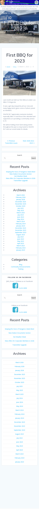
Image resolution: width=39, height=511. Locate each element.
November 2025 (20, 204)
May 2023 (20, 241)
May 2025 (20, 210)
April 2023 (20, 243)
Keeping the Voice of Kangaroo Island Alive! (20, 172)
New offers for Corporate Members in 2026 (20, 178)
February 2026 (20, 197)
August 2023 (20, 235)
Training (20, 269)
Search (19, 155)
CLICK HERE (23, 288)
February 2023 (20, 248)
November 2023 (20, 230)
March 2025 (21, 213)
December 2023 (20, 228)
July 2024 (21, 215)
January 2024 (20, 226)
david (8, 67)
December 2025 (20, 202)
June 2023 (20, 239)
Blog (14, 67)
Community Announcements (20, 267)
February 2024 (20, 224)
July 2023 (21, 237)
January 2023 (20, 250)
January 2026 (20, 199)
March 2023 (21, 246)
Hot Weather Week (20, 176)
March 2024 (21, 221)
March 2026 (21, 195)
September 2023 (20, 232)
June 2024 (20, 217)
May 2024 (20, 219)
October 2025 (20, 206)
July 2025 (21, 208)
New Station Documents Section (21, 174)
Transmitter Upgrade (21, 180)
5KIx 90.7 (8, 13)
